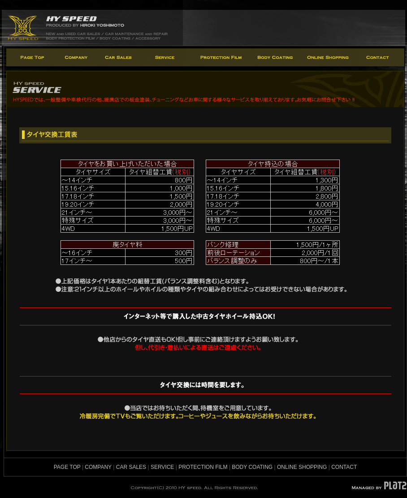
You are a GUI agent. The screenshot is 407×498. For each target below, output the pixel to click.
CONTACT (344, 467)
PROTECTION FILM (202, 467)
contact (381, 57)
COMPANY (98, 467)
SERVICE (162, 467)
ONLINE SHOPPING (302, 467)
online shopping (328, 57)
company (76, 57)
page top (31, 57)
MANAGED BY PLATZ (379, 485)
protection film (220, 57)
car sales (118, 57)
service (166, 57)
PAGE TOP (67, 467)
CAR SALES (131, 467)
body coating (274, 57)
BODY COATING (252, 467)
